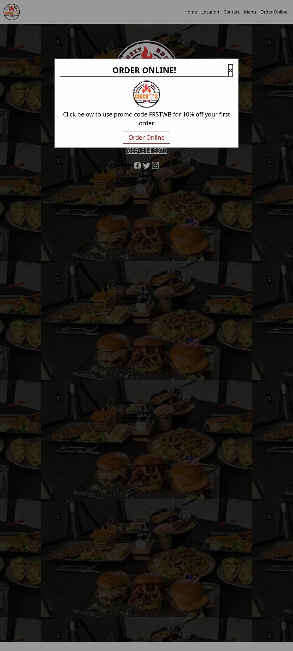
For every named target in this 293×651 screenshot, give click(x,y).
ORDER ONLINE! (144, 70)
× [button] (230, 70)
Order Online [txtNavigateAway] (147, 137)
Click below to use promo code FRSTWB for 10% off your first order (146, 118)
